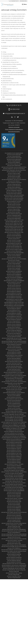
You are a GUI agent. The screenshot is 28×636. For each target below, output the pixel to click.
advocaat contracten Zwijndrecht (14, 324)
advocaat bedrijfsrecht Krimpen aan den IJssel (13, 302)
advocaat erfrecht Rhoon (21, 170)
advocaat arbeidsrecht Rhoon (20, 167)
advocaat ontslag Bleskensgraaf (14, 215)
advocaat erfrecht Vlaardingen (14, 268)
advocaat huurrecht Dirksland (14, 504)
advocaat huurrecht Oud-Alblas (13, 210)
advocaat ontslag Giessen (20, 563)
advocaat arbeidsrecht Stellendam (14, 465)
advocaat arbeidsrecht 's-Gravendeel (13, 445)
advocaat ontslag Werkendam (14, 577)
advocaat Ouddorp (20, 470)
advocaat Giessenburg (18, 476)
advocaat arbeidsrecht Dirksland (14, 459)
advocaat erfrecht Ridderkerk (14, 162)
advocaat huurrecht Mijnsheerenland (14, 517)
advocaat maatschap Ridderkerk (14, 358)
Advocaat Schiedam (5, 471)
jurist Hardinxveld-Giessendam (9, 392)
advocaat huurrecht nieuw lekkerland (14, 335)
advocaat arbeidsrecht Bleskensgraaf (14, 213)
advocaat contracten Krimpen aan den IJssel (14, 232)
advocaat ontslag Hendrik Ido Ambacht (14, 411)
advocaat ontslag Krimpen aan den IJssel (13, 227)
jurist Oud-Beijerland (21, 436)
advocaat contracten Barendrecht (14, 235)
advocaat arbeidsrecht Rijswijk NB (14, 554)
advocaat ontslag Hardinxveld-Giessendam (14, 196)
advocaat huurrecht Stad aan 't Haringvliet (14, 498)
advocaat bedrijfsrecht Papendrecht (13, 307)
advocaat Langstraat (5, 422)
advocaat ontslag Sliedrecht (7, 179)
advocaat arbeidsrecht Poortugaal (14, 171)
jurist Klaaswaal (14, 437)
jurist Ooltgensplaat (22, 422)
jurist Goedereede (20, 428)
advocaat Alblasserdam (18, 383)
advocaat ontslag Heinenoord (14, 283)
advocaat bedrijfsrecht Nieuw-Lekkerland (13, 355)
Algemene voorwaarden (14, 127)
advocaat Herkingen (9, 419)
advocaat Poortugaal (9, 473)
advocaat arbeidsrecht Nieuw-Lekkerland (13, 188)
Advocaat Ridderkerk (20, 392)
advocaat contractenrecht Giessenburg (14, 349)
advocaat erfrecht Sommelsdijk (8, 546)
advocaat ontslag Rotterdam (14, 406)
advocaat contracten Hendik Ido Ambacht (14, 249)
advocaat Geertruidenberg (17, 487)
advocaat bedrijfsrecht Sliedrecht (14, 308)
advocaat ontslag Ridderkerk (18, 490)
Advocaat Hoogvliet (8, 490)
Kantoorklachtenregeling (14, 131)
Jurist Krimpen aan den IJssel (14, 384)
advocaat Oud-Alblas (9, 476)
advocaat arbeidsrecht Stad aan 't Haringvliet (14, 464)
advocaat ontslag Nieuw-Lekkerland (14, 190)
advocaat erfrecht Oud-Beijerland (14, 276)
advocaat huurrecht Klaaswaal (20, 512)
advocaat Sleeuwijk (19, 478)
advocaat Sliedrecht (18, 473)
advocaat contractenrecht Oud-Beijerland (13, 277)
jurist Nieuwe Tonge (6, 425)
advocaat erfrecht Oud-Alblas (14, 212)
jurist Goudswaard (7, 439)
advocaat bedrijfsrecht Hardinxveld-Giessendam (14, 305)
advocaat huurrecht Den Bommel (14, 492)
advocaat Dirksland (19, 417)
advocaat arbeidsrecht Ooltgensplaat (14, 447)
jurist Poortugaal (13, 377)
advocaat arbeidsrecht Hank (8, 563)
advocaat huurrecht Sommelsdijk (14, 506)
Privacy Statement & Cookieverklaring (14, 129)
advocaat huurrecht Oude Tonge (14, 499)
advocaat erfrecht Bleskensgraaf (14, 218)
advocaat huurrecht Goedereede (14, 510)
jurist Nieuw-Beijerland (6, 437)
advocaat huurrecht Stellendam (13, 509)
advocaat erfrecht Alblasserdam (14, 165)
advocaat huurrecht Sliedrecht (20, 179)
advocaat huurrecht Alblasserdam (14, 159)
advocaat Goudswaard (10, 433)
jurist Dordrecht (14, 381)
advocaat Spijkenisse (19, 489)
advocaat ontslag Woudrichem (8, 566)
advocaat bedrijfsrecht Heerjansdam (13, 297)
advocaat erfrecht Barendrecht (14, 401)
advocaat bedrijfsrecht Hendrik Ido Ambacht (14, 299)
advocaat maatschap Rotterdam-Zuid (14, 364)
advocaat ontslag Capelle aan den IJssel (14, 221)
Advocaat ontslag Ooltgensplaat (14, 521)
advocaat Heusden (6, 482)
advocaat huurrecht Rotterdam (13, 408)
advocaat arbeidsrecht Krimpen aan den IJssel (13, 226)
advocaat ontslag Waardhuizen (8, 569)
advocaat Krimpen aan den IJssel (14, 386)
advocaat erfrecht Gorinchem (14, 206)
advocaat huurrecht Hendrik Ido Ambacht (13, 409)
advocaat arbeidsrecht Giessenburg (14, 344)
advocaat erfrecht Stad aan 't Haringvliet (14, 540)
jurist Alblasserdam (9, 383)
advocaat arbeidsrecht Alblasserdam (14, 157)
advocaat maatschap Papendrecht (14, 370)
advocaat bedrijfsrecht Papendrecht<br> (14, 318)
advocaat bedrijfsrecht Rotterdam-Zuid (14, 294)
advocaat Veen (19, 481)
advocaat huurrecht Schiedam (20, 258)
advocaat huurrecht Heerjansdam (14, 154)
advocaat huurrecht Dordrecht (20, 342)
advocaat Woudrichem (18, 484)
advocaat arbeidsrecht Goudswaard (13, 443)
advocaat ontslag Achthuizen (8, 523)
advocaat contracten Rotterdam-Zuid (14, 247)
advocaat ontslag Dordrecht (7, 342)
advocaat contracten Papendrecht (14, 254)
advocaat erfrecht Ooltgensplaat (19, 535)
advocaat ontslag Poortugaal (14, 173)
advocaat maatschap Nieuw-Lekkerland (14, 367)
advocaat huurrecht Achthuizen (13, 495)
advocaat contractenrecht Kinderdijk (13, 339)
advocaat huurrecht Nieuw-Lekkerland (14, 192)
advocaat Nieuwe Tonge (7, 415)
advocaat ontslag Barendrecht (14, 403)
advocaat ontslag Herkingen (8, 529)
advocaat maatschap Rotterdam (14, 363)
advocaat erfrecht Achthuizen (7, 538)
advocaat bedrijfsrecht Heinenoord (14, 316)
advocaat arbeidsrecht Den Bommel (14, 451)
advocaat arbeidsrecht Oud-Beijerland (14, 271)
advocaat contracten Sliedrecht (13, 255)
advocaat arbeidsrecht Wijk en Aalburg (14, 573)
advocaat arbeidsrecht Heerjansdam (9, 412)
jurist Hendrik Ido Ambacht (20, 375)
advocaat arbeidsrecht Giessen (19, 551)
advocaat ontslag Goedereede (20, 534)
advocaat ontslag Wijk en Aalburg (14, 576)
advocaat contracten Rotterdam (14, 241)
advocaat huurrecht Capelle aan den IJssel (14, 223)
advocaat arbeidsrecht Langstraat (14, 448)
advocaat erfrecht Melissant (20, 546)
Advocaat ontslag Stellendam (7, 534)
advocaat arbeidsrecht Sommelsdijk (14, 457)
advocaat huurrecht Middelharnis (14, 507)
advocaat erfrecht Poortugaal (14, 176)
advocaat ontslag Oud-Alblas (14, 209)
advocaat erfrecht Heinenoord (14, 286)
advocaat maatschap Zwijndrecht (14, 325)
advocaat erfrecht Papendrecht (13, 187)
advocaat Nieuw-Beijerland (9, 470)
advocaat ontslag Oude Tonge (14, 526)
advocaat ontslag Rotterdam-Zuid (14, 244)
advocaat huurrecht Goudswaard (14, 515)
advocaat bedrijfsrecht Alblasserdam (14, 300)
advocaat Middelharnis (9, 417)
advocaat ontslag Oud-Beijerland (14, 272)
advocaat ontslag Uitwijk (20, 568)
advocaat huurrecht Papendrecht (14, 185)
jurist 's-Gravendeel (22, 437)
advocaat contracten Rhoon (14, 238)
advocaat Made (8, 487)
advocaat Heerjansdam (10, 380)
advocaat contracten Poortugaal (14, 240)
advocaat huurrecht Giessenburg (14, 347)
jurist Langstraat (13, 423)
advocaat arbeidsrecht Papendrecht (13, 182)
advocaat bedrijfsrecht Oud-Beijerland (14, 314)
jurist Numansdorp (19, 433)
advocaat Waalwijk (9, 484)
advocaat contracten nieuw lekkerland (14, 331)
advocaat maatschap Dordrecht (14, 369)
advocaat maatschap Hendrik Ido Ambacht (14, 361)
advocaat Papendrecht (8, 475)
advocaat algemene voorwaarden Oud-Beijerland (14, 280)
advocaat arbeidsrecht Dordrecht (19, 341)
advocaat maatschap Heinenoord (14, 289)
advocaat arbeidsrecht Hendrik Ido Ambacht (14, 398)
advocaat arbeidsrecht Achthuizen (14, 450)
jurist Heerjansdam (18, 378)
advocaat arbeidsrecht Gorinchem (14, 201)
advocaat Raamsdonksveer (9, 489)
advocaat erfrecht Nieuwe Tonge (14, 543)
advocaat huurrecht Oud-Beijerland (14, 274)
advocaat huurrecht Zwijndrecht (14, 322)
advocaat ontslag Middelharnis (14, 532)
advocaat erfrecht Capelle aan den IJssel (14, 224)
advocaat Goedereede (18, 419)
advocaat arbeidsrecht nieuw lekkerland (14, 328)
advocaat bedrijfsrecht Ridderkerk (14, 291)
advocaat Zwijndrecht (6, 381)
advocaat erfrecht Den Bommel (14, 537)
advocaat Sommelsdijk (14, 426)
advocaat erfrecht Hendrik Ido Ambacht (14, 164)
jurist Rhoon (6, 377)
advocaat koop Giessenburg (14, 350)
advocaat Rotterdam (10, 378)
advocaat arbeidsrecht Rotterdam (14, 405)
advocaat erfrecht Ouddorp (7, 551)
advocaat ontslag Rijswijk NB (20, 565)
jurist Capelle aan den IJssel (7, 387)
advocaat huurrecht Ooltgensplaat (14, 493)
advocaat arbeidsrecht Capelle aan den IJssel (14, 220)
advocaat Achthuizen (18, 420)
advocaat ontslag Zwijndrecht (14, 321)
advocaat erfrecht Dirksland (20, 545)
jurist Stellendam (6, 428)
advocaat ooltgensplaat (9, 414)
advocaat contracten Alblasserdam (14, 251)
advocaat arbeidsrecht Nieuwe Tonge (14, 454)
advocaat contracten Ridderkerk (14, 234)
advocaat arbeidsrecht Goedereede (14, 467)
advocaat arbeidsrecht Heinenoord (14, 282)
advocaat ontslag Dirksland (7, 531)
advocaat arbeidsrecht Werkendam (14, 562)
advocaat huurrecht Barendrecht (14, 400)
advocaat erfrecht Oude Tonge (14, 541)
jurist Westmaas (13, 436)
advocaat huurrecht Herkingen (14, 503)
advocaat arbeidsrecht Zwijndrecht (14, 319)
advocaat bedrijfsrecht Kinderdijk (14, 352)
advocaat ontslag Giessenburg (14, 345)
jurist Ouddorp (9, 429)
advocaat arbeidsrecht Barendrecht (14, 397)
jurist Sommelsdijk (6, 426)
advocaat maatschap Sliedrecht (10, 372)
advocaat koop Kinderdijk (7, 341)
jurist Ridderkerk (20, 372)
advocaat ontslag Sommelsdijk (19, 531)
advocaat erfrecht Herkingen (8, 545)
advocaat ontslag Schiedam (7, 258)
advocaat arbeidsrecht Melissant (14, 461)
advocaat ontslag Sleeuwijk (8, 568)
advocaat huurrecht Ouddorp (7, 512)
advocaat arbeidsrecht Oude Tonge (14, 453)
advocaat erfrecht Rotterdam (8, 167)
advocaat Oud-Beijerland (9, 431)
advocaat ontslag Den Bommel (14, 520)
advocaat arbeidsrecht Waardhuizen (13, 557)
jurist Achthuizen (6, 423)
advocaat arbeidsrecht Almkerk (13, 552)
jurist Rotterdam (20, 377)
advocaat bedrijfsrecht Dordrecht (14, 353)
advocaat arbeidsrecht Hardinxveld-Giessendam (14, 195)
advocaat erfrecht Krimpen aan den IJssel (14, 230)
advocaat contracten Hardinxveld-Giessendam (14, 252)
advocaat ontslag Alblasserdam (13, 160)
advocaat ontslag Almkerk (20, 566)
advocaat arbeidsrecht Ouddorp (10, 468)
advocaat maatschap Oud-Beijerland (13, 279)
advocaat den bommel (21, 412)
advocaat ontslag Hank (20, 569)
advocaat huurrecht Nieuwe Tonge (14, 501)
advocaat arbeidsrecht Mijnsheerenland (14, 442)
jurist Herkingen (22, 425)
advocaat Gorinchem (10, 389)
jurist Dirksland (23, 426)
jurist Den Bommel (14, 422)
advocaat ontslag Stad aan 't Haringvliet (14, 524)
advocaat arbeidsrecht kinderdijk (14, 336)
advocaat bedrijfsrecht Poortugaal (14, 311)
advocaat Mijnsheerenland (9, 434)
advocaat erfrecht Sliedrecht (14, 181)
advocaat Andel (22, 479)
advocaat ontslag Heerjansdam (13, 156)
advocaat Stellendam (9, 420)
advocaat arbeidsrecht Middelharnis (13, 456)
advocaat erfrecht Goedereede (20, 549)
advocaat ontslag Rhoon (8, 168)
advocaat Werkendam (9, 478)
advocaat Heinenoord (19, 431)
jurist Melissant (14, 428)
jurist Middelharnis (15, 425)
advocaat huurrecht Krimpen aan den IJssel (14, 229)
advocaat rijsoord (20, 468)
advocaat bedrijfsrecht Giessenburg (14, 356)
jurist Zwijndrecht (19, 380)
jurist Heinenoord (6, 436)
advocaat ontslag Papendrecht (14, 184)
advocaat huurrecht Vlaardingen (14, 265)
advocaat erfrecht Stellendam (7, 549)
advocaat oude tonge (19, 414)
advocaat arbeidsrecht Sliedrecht (14, 178)
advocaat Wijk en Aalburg (10, 481)
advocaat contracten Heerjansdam (14, 237)
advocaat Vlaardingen (14, 471)
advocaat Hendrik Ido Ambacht (8, 375)
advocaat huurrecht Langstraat (13, 496)
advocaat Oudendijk (6, 485)
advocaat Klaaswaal (19, 434)
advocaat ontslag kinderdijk (7, 338)
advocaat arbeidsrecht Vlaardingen (14, 262)
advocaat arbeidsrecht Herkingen (14, 462)
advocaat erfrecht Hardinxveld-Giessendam (14, 199)
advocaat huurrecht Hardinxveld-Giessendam (14, 198)
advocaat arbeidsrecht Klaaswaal (18, 439)
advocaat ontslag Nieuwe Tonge (14, 527)
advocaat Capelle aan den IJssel (19, 387)
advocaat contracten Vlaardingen (14, 266)
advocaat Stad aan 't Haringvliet (19, 415)
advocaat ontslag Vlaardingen (14, 263)
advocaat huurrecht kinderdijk (20, 338)
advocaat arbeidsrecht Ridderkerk (14, 394)
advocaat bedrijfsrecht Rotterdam (14, 293)
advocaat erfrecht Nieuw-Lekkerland (13, 193)
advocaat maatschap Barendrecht (14, 359)
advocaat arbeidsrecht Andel (8, 565)
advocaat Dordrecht (22, 381)
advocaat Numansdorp (17, 429)
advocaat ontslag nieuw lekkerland (14, 330)
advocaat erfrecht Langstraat (20, 538)
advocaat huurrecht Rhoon (19, 168)
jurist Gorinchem (18, 389)
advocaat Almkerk (21, 482)
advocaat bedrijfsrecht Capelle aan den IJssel (14, 303)
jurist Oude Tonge (21, 423)
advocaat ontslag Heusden (13, 574)
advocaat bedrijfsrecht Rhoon (14, 310)
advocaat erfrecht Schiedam (14, 260)
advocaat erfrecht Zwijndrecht (14, 327)
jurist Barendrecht (9, 374)
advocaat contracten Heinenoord (14, 288)
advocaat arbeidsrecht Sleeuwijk (14, 560)
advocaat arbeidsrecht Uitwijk (14, 555)
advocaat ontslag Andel (14, 571)
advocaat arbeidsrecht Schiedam (14, 257)
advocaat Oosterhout (21, 485)
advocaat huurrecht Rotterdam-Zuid (13, 246)
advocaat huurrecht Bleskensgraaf (14, 216)
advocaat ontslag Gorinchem (14, 202)
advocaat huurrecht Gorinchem (13, 204)
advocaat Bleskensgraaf (19, 475)
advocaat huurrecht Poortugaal (13, 174)
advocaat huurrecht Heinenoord (14, 285)
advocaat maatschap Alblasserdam (14, 366)
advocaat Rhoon (23, 471)
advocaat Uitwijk (14, 482)
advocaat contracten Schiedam (13, 269)
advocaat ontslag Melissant (20, 529)
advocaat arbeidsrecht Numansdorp (13, 440)
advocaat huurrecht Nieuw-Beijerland (14, 518)
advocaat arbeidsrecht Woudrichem (14, 559)
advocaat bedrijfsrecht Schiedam (14, 313)
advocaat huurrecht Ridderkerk (14, 395)
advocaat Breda (13, 485)
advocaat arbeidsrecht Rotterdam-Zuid (14, 243)
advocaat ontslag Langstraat (20, 523)
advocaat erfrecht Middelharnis (13, 548)
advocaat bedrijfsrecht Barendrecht (14, 296)
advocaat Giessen (15, 479)
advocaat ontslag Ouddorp (7, 535)
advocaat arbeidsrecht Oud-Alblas (14, 207)
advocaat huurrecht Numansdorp (14, 513)
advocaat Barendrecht (17, 374)
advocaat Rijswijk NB (6, 479)
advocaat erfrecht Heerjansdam (8, 170)
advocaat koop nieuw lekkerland (14, 333)
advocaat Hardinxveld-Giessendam (14, 391)
